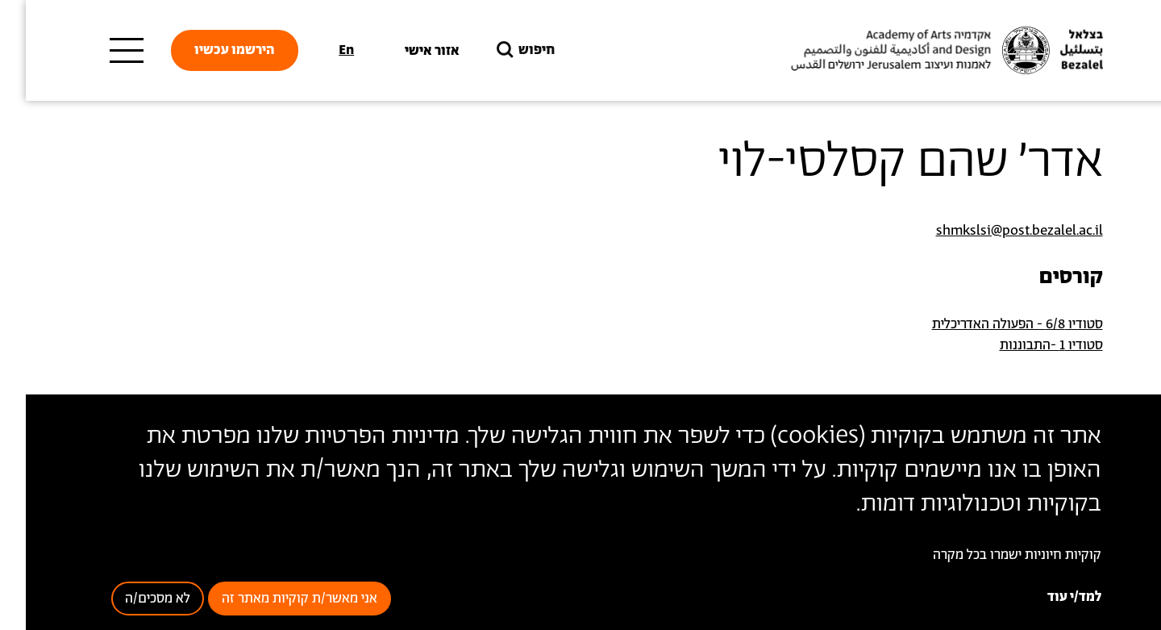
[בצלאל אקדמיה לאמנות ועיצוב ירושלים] (919, 51)
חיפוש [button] (498, 50)
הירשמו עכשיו (209, 50)
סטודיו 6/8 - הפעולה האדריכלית (991, 324)
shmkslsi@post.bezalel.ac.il (993, 230)
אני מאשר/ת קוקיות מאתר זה (274, 598)
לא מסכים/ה (131, 598)
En (320, 50)
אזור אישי (406, 50)
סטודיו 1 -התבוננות (1025, 345)
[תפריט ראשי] (101, 51)
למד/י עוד (1049, 597)
